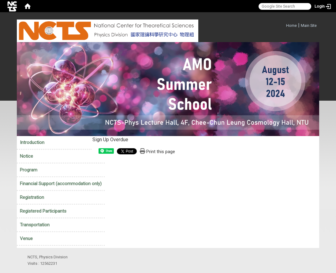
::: (283, 24)
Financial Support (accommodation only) (61, 183)
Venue (26, 238)
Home (291, 25)
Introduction (32, 142)
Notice (26, 156)
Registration (32, 197)
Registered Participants (43, 211)
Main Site (309, 25)
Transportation (35, 225)
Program (28, 170)
